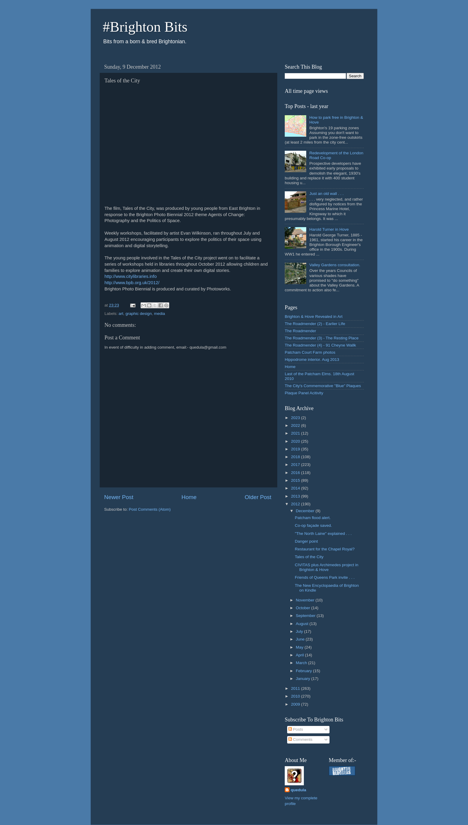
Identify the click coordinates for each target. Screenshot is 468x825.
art (120, 313)
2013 (296, 496)
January (303, 678)
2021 (296, 433)
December (305, 511)
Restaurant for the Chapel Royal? (325, 549)
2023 (296, 417)
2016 (296, 472)
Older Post (258, 497)
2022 (296, 425)
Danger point (306, 541)
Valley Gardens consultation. (334, 265)
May (300, 647)
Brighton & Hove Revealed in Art (314, 316)
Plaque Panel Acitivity (304, 393)
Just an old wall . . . (326, 193)
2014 (296, 488)
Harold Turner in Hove (329, 229)
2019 (296, 449)
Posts (295, 729)
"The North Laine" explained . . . (323, 533)
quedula (298, 790)
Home (188, 497)
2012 (296, 504)
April (300, 655)
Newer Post (118, 497)
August (303, 623)
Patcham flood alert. (313, 517)
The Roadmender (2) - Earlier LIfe (315, 323)
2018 (296, 457)
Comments (300, 739)
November (305, 600)
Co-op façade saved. (313, 525)
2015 (296, 480)
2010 (296, 696)
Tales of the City (309, 557)
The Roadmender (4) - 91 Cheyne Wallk (320, 345)
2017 (296, 464)
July (300, 631)
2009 (296, 704)
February (304, 671)
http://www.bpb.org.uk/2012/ (131, 282)
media (159, 313)
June (301, 639)
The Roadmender (300, 331)
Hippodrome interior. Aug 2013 (312, 359)
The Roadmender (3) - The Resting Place (321, 338)
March (302, 663)
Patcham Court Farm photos (310, 352)
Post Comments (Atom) (150, 509)
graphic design (139, 313)
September (306, 615)
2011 (296, 688)
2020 (296, 441)
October (303, 608)
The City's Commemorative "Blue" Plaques (323, 386)
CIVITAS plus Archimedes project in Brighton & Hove (326, 567)
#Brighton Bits (145, 27)
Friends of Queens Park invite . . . (325, 577)
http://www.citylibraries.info (130, 276)
